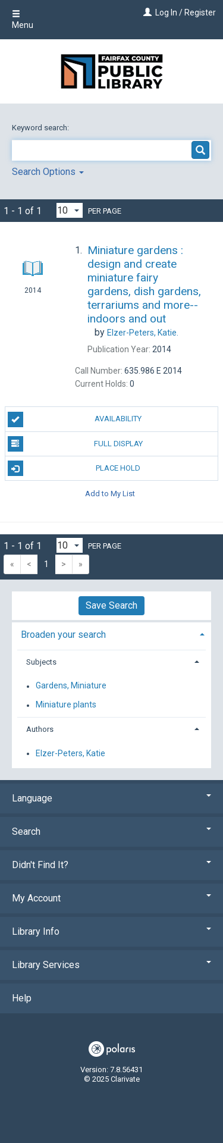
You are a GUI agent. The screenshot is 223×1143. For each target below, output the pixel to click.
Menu (22, 20)
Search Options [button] (48, 171)
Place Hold (74, 468)
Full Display (75, 444)
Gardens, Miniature (71, 686)
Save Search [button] (111, 605)
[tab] (111, 633)
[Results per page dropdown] (69, 210)
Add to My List (110, 492)
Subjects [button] (41, 661)
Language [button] (111, 798)
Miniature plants (66, 705)
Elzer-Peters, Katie (70, 753)
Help (22, 998)
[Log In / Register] (146, 12)
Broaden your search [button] (63, 634)
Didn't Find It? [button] (111, 864)
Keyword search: (41, 127)
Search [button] (111, 831)
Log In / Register (185, 12)
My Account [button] (111, 898)
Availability (75, 419)
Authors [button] (40, 729)
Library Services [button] (111, 964)
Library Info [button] (111, 931)
